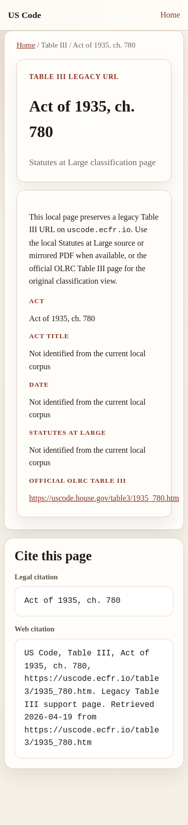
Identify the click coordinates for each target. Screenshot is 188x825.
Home (170, 15)
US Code (24, 15)
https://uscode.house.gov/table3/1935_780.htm (104, 498)
